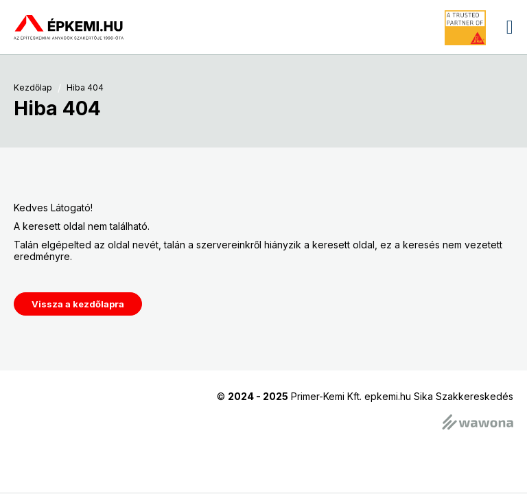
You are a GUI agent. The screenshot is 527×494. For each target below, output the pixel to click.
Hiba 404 (85, 88)
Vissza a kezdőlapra (78, 303)
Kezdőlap (33, 88)
